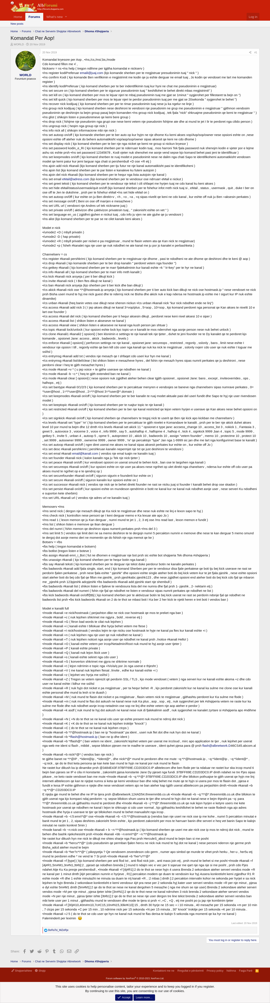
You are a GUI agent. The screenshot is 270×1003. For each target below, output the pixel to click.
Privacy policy (215, 970)
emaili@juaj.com (91, 73)
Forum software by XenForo (135, 978)
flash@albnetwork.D (216, 745)
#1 (255, 52)
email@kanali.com (85, 453)
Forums (34, 17)
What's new (54, 17)
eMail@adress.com (75, 179)
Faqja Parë (245, 970)
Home (18, 17)
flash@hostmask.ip (84, 736)
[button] (66, 17)
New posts (17, 23)
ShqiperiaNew (21, 970)
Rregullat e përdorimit (190, 970)
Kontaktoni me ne (163, 970)
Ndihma (231, 970)
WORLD (19, 44)
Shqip (40, 970)
